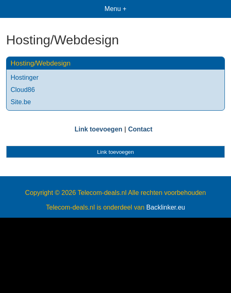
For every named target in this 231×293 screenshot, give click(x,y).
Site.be (21, 101)
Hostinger (24, 77)
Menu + (116, 8)
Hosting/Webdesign (40, 63)
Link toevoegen (98, 129)
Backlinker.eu (165, 207)
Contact (140, 129)
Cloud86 (23, 89)
